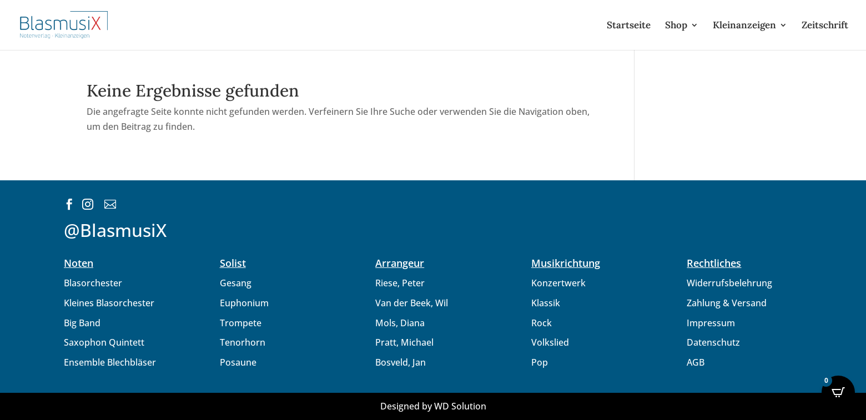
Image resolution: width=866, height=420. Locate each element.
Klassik (545, 303)
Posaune (238, 362)
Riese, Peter (400, 283)
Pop (539, 362)
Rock (541, 323)
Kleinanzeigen (744, 26)
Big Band (82, 323)
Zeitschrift (825, 26)
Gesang (235, 283)
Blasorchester (93, 283)
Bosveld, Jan (400, 362)
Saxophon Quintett (104, 342)
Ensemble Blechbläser (110, 362)
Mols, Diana (400, 323)
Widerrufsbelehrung (729, 283)
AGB (695, 362)
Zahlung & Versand (727, 303)
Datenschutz (713, 342)
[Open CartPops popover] (838, 392)
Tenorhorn (242, 342)
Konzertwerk (558, 283)
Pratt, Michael (404, 342)
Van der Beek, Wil (411, 303)
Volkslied (550, 342)
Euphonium (244, 303)
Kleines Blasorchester (109, 303)
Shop (676, 26)
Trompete (240, 323)
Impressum (711, 323)
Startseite (629, 26)
